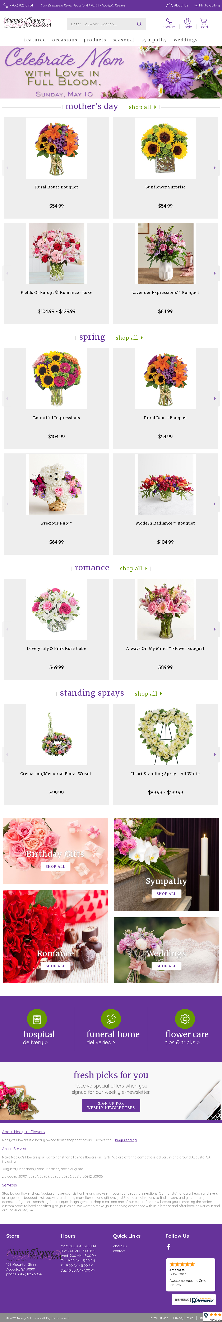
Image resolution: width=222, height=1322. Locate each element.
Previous (6, 168)
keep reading (126, 1140)
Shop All (140, 107)
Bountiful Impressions (56, 417)
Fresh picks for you (111, 1082)
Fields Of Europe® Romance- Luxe (56, 292)
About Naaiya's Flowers (23, 1131)
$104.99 (56, 436)
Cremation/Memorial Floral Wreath (56, 773)
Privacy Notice (183, 1318)
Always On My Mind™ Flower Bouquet (165, 648)
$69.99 (57, 667)
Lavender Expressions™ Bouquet (165, 292)
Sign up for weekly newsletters (111, 1105)
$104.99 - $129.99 (56, 311)
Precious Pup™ (56, 523)
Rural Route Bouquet (56, 187)
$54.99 (56, 206)
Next (215, 168)
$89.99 (165, 667)
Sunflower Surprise (165, 187)
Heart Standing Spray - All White (165, 773)
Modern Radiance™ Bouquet (165, 523)
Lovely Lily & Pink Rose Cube (56, 648)
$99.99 (57, 792)
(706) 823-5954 (21, 5)
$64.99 (56, 542)
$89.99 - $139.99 (165, 792)
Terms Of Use (158, 1318)
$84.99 (165, 311)
